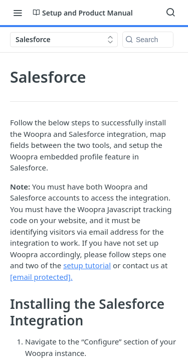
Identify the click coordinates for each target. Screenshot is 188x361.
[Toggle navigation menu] (17, 12)
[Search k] (148, 39)
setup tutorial (87, 265)
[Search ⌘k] (170, 12)
